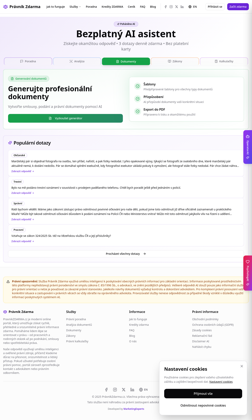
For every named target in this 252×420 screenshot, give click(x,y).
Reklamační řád (202, 336)
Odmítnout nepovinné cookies (203, 405)
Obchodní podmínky (205, 319)
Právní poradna (76, 319)
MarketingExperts (133, 409)
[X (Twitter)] (176, 6)
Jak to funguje (55, 6)
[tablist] (126, 61)
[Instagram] (171, 6)
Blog (153, 6)
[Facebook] (165, 6)
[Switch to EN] (143, 390)
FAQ (142, 6)
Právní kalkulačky (77, 341)
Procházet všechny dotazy (126, 254)
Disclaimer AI (200, 341)
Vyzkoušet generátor (65, 118)
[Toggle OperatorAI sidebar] (247, 147)
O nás (133, 341)
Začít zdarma (238, 6)
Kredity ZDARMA (112, 6)
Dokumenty (73, 330)
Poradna (91, 6)
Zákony (71, 336)
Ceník (131, 6)
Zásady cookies (202, 330)
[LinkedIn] (182, 6)
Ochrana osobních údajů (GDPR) (212, 325)
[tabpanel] (126, 99)
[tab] (28, 61)
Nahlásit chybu (201, 347)
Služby (75, 6)
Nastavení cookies (221, 382)
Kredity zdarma (139, 325)
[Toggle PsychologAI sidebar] (247, 272)
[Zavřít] (242, 366)
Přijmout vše (203, 393)
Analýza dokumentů (79, 325)
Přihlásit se (215, 6)
